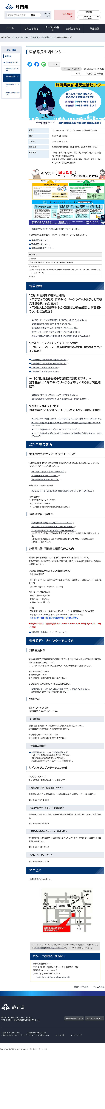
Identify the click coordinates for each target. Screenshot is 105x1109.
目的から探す (31, 28)
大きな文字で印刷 (95, 74)
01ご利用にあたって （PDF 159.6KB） (48, 472)
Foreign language (87, 17)
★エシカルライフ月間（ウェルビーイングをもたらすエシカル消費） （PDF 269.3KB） (66, 419)
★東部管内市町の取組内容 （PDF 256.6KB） (51, 324)
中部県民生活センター (40, 240)
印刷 (78, 74)
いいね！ (56, 64)
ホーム (10, 27)
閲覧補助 (89, 12)
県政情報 (94, 28)
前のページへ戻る (81, 987)
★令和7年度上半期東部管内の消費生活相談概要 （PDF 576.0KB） (60, 336)
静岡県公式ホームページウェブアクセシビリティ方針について (26, 1035)
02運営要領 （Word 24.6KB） (45, 476)
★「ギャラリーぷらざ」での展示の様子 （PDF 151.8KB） (55, 332)
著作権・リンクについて (12, 1033)
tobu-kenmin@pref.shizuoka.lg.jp (53, 977)
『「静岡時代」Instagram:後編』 (49, 364)
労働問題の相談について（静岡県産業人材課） (49, 752)
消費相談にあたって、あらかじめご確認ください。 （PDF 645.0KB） (60, 689)
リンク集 (61, 1035)
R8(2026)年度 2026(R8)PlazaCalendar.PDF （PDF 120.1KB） (62, 491)
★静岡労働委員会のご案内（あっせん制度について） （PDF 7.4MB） (60, 399)
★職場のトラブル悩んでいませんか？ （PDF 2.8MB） (54, 395)
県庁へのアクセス (93, 1018)
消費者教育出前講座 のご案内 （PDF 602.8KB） (52, 523)
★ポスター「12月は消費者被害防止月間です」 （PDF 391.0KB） (58, 320)
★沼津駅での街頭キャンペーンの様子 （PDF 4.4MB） (54, 328)
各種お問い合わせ (73, 1018)
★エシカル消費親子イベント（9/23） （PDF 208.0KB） (55, 429)
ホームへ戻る (99, 987)
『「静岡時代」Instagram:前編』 (49, 360)
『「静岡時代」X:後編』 (45, 371)
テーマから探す (52, 28)
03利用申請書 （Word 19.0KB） (46, 480)
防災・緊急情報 (67, 15)
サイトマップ (77, 1035)
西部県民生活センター (40, 244)
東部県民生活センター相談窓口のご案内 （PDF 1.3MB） (55, 229)
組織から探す (73, 28)
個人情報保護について (37, 1033)
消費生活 (34, 37)
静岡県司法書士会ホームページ (49, 632)
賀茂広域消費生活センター (42, 248)
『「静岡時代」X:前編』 (45, 367)
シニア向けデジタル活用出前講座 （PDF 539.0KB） (53, 530)
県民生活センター (47, 37)
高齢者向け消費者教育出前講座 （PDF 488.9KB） (53, 527)
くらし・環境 (24, 37)
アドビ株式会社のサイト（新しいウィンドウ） (49, 948)
